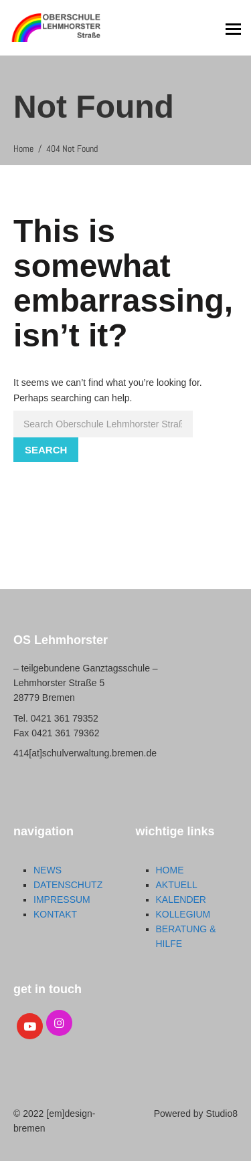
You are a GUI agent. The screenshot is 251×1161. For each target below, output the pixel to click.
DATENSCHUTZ (67, 884)
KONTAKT (55, 914)
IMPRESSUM (61, 899)
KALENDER (181, 899)
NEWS (47, 870)
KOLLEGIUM (183, 914)
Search (46, 449)
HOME (170, 870)
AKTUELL (176, 884)
